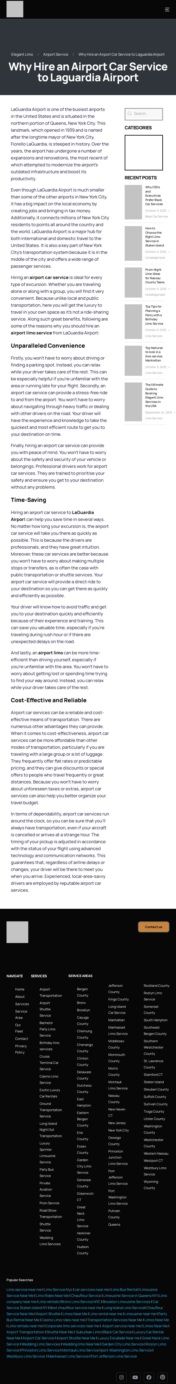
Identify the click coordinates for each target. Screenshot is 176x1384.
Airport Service (55, 54)
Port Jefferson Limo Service (114, 1347)
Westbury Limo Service (26, 1347)
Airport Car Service (38, 1329)
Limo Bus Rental (124, 1282)
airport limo (50, 652)
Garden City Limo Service (132, 1335)
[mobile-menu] (160, 9)
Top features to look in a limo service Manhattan (154, 353)
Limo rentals (48, 1294)
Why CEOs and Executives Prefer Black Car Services (154, 195)
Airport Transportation (25, 1323)
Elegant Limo (22, 54)
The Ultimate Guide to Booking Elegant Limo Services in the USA (154, 395)
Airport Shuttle (48, 1306)
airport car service (49, 277)
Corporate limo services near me (72, 1318)
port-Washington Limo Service (135, 1341)
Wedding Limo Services (49, 1335)
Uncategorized (155, 257)
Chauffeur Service (86, 1288)
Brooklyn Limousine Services (127, 1294)
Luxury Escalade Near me (119, 1329)
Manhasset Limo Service (68, 1347)
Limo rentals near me (25, 1318)
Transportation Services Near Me (114, 1312)
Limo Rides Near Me (52, 1288)
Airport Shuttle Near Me (76, 1329)
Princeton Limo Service (49, 1341)
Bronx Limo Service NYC (80, 1294)
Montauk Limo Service (89, 1341)
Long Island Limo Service (123, 1300)
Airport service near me (121, 1318)
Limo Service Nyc (58, 1282)
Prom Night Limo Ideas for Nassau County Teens (155, 275)
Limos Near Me (75, 1306)
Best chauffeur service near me (75, 1300)
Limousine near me (140, 1306)
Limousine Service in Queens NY (130, 1288)
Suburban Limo (88, 1323)
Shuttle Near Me (59, 1323)
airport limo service (31, 332)
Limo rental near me (106, 1306)
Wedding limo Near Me (89, 1335)
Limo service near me (24, 1282)
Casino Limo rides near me (63, 1312)
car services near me (92, 1282)
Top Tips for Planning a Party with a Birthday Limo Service (154, 314)
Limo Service (153, 336)
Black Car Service (156, 216)
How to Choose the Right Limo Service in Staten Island (154, 236)
